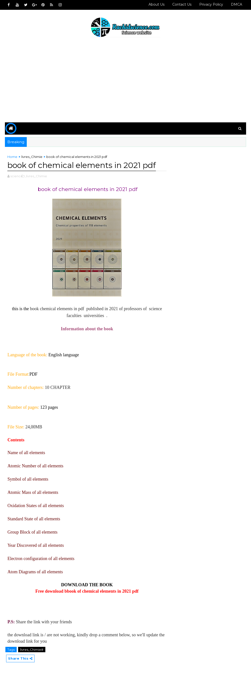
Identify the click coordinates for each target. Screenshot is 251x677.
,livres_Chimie (36, 176)
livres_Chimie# (31, 649)
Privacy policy (211, 4)
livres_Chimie (31, 157)
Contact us (181, 4)
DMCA (236, 4)
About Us (156, 4)
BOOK (106, 584)
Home (12, 157)
